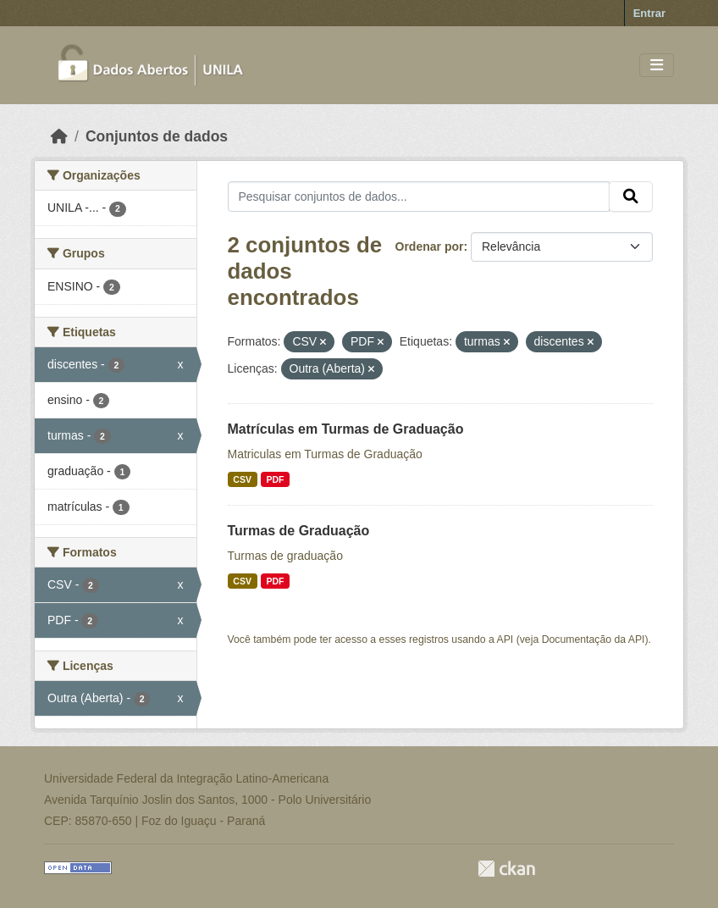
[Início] (59, 136)
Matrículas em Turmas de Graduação (346, 429)
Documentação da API (593, 639)
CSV (242, 479)
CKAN (506, 869)
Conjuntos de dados (157, 136)
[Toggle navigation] (656, 65)
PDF (275, 479)
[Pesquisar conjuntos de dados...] (419, 196)
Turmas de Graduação (299, 530)
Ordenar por (429, 246)
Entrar (649, 13)
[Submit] (631, 196)
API (505, 639)
